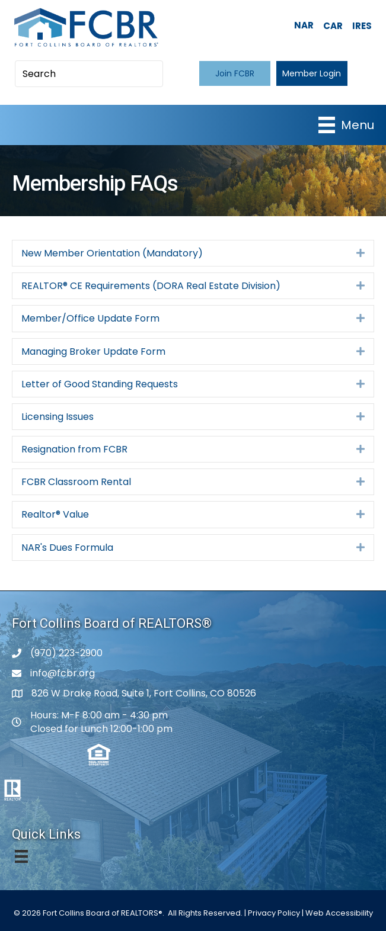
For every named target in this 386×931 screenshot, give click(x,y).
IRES (362, 26)
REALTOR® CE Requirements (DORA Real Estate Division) (150, 286)
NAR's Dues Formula (67, 547)
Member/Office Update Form (90, 318)
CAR (333, 26)
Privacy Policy (274, 913)
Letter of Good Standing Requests (99, 384)
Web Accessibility (339, 913)
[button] (234, 73)
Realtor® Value (55, 514)
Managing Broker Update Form (93, 351)
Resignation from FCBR (74, 449)
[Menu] (346, 125)
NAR (304, 25)
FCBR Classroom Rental (76, 482)
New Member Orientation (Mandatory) (112, 253)
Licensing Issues (57, 416)
